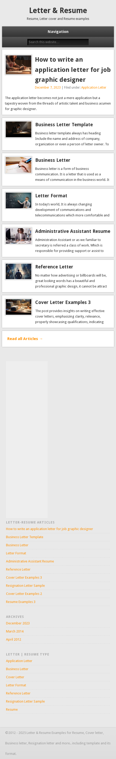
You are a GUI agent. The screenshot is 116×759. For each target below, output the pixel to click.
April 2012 (13, 639)
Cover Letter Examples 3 (63, 302)
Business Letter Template (64, 124)
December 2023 (18, 623)
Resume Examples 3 (20, 602)
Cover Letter (15, 677)
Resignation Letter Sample (25, 586)
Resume (12, 709)
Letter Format (51, 195)
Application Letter (93, 87)
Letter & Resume (58, 10)
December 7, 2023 (48, 87)
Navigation (58, 31)
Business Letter (52, 160)
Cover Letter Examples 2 (24, 594)
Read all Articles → (25, 338)
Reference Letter (54, 266)
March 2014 (14, 631)
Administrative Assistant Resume (72, 231)
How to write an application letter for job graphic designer (73, 70)
